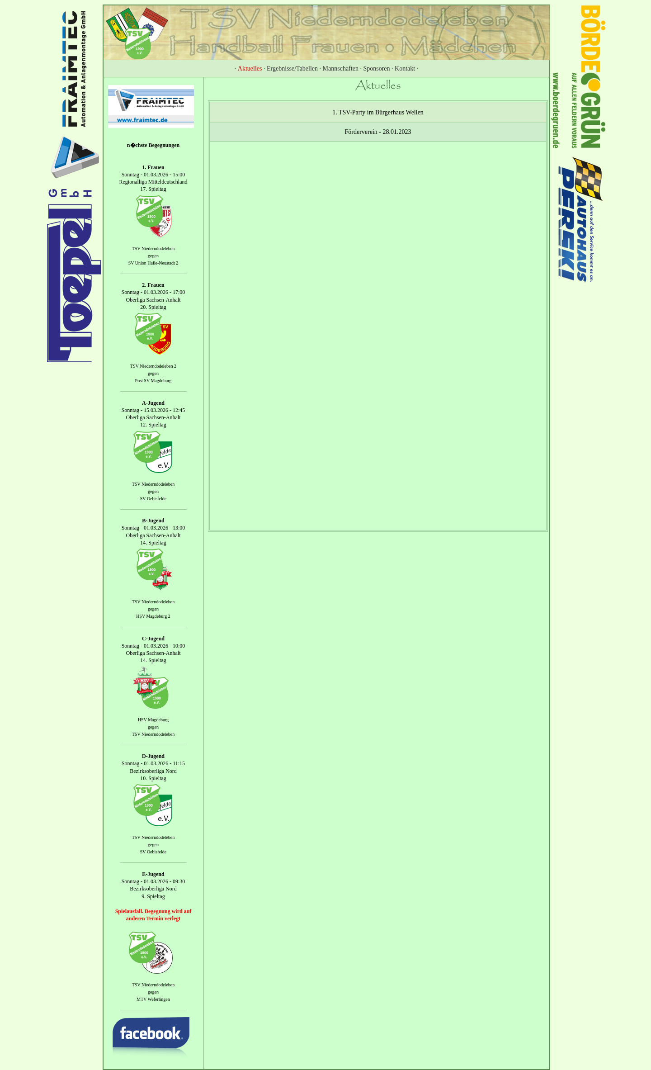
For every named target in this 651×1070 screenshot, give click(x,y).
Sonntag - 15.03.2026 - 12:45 (153, 410)
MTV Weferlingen (153, 999)
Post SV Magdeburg (153, 380)
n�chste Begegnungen (153, 145)
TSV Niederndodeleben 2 (153, 366)
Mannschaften (341, 68)
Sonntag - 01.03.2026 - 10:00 (153, 646)
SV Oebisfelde (153, 498)
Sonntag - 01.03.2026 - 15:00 (153, 174)
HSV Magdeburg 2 (153, 616)
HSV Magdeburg (153, 719)
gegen (153, 255)
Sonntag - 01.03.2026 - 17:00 (153, 292)
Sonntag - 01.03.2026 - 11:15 (153, 764)
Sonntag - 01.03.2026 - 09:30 (153, 881)
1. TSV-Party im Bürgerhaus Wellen (378, 112)
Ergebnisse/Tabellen (292, 68)
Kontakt (405, 68)
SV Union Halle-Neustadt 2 (153, 262)
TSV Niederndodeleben (153, 248)
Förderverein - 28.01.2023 (378, 131)
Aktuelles (250, 68)
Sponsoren (376, 68)
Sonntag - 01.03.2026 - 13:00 (153, 528)
